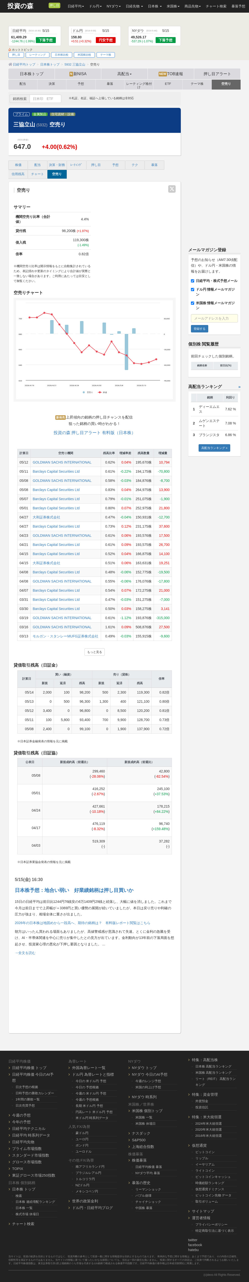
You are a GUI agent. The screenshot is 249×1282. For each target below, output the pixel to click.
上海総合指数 (143, 1146)
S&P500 (138, 1140)
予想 (81, 84)
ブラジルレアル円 (88, 1173)
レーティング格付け (139, 84)
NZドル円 (83, 1185)
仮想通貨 (199, 1145)
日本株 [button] (155, 6)
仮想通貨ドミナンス (209, 1189)
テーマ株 (105, 54)
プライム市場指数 (27, 1148)
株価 (18, 165)
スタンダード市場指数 (30, 1155)
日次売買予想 (25, 1105)
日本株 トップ (23, 1189)
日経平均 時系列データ (31, 1135)
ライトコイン (205, 1170)
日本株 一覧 (24, 1208)
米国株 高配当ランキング (213, 1072)
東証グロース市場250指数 (33, 1175)
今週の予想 (21, 1115)
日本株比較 (61, 54)
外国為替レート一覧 (88, 1068)
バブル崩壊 (143, 1195)
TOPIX (17, 1168)
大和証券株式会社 (46, 517)
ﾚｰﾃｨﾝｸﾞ (76, 165)
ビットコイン (205, 1152)
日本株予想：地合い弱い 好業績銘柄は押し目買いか (74, 890)
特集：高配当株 (205, 1060)
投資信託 (201, 1107)
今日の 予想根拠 (87, 1087)
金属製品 (39, 114)
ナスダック (141, 1133)
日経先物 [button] (134, 6)
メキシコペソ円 (87, 1191)
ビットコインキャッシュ (213, 1177)
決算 (52, 84)
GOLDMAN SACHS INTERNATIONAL (62, 462)
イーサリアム (205, 1164)
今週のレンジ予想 (148, 1081)
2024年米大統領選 (208, 1123)
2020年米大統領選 (208, 1129)
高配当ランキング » (214, 448)
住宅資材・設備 (62, 114)
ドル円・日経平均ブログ (92, 1208)
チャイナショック (148, 1202)
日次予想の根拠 (27, 1087)
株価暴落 (139, 1160)
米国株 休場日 (145, 1123)
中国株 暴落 (143, 1208)
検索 (19, 1196)
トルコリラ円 (85, 1179)
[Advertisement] (95, 992)
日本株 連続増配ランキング (35, 1202)
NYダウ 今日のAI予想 (149, 1074)
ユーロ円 (82, 1139)
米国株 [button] (173, 6)
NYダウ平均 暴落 (147, 1173)
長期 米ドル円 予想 (89, 1106)
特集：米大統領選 (207, 1117)
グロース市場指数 (27, 1162)
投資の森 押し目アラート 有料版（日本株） (95, 432)
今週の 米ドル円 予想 (91, 1093)
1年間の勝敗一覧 (28, 1099)
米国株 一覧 (143, 1117)
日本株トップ (31, 73)
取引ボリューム (206, 1201)
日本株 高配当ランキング (213, 1066)
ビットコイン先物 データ (213, 1195)
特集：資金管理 (205, 1094)
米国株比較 (84, 54)
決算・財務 (57, 165)
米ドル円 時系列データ (92, 1118)
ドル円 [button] (95, 6)
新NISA (77, 73)
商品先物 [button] (193, 6)
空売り (226, 84)
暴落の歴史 (141, 1183)
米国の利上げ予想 (148, 1087)
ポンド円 (82, 1145)
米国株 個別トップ (147, 1111)
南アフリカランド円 (90, 1166)
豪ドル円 (82, 1133)
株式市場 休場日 (27, 1214)
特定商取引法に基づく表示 (214, 1231)
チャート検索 (216, 6)
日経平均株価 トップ (29, 1068)
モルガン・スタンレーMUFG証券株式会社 (65, 636)
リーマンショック (148, 1189)
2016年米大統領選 (208, 1136)
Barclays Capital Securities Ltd (56, 471)
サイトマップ (203, 1211)
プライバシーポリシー (211, 1224)
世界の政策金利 (85, 1201)
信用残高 (18, 174)
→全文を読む (25, 953)
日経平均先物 (23, 1142)
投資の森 (20, 6)
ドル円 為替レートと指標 (93, 1074)
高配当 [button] (124, 73)
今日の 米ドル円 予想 (91, 1081)
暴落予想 (238, 6)
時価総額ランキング (209, 1183)
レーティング (37, 54)
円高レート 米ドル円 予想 (94, 1112)
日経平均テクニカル (28, 1128)
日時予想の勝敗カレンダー (35, 1093)
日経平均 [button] (76, 6)
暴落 (110, 84)
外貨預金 (201, 1101)
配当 (23, 84)
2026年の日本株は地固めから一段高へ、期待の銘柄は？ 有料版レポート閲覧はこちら (82, 923)
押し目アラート (217, 73)
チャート (37, 174)
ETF (168, 84)
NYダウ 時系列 (144, 1097)
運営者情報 (201, 1218)
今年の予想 (21, 1122)
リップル (201, 1158)
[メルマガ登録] (44, 5)
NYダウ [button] (114, 6)
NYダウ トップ (144, 1068)
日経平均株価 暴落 (148, 1167)
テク (135, 165)
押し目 (54, 5)
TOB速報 (171, 73)
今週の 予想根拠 (87, 1099)
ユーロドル (84, 1151)
